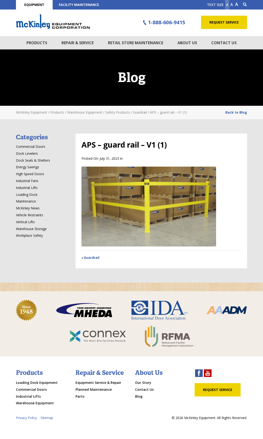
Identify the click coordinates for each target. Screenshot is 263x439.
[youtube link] (207, 373)
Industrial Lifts (27, 187)
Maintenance (26, 201)
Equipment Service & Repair (98, 382)
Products (36, 42)
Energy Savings (27, 167)
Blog (138, 396)
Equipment (34, 4)
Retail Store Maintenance (135, 42)
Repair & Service (77, 42)
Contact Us (224, 42)
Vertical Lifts (25, 222)
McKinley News (28, 208)
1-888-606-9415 (163, 22)
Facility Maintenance (79, 4)
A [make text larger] (236, 4)
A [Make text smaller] (227, 4)
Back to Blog (236, 112)
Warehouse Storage (31, 229)
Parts (80, 396)
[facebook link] (199, 373)
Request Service (224, 22)
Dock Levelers (27, 153)
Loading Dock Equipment (37, 382)
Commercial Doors (30, 146)
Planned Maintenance (94, 389)
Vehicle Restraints (29, 215)
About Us (187, 42)
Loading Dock (26, 194)
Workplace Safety (29, 235)
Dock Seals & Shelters (33, 160)
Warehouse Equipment (35, 403)
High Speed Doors (30, 174)
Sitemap (46, 417)
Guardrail (91, 257)
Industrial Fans (27, 180)
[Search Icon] (245, 5)
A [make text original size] (231, 4)
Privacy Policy (26, 417)
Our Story (143, 382)
